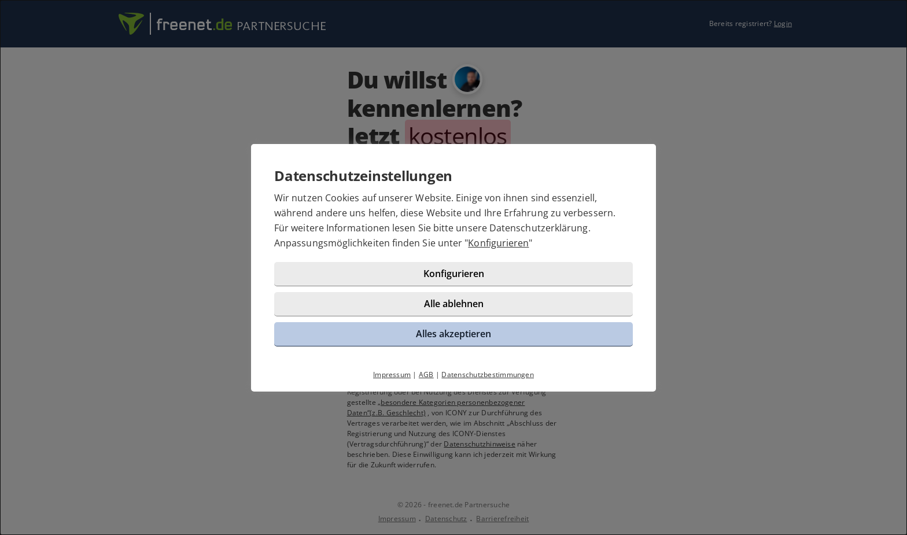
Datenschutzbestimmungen (487, 374)
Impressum (392, 374)
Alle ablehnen (454, 303)
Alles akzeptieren (453, 333)
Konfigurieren (498, 243)
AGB (426, 374)
